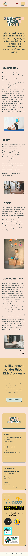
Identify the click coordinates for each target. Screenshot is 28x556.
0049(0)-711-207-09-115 (10, 447)
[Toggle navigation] (23, 4)
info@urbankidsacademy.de (12, 452)
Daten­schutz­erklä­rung (10, 487)
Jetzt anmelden (14, 401)
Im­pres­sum (7, 485)
